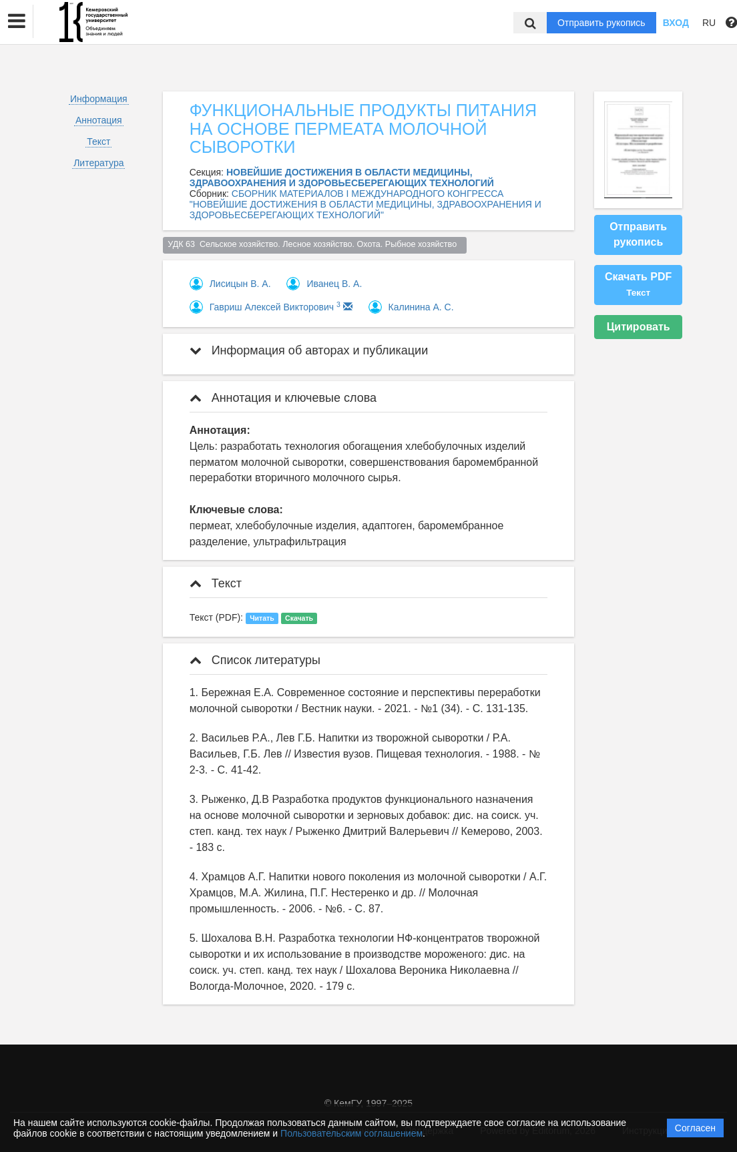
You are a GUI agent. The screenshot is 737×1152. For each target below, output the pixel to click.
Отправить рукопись (601, 22)
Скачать (299, 618)
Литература (98, 163)
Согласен (695, 1128)
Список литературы (255, 660)
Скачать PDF (638, 284)
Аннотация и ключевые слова (283, 397)
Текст (98, 141)
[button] (16, 21)
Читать (262, 618)
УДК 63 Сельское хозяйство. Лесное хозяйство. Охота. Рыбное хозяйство (314, 244)
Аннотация (98, 120)
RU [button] (709, 22)
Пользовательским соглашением (351, 1133)
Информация (99, 98)
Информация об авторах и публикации (309, 350)
